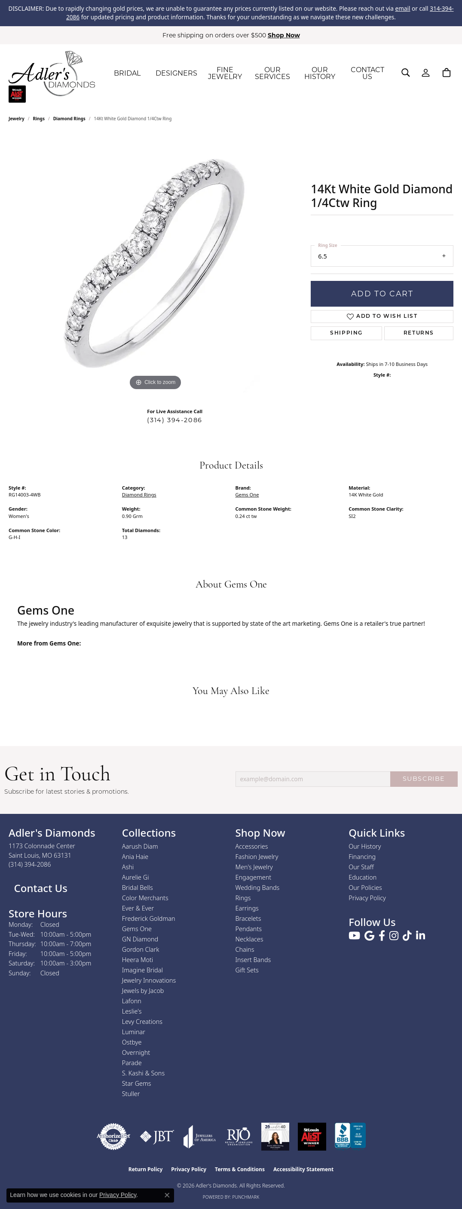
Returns (419, 333)
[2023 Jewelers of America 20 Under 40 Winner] (275, 1137)
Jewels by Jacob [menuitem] (143, 991)
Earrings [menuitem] (247, 908)
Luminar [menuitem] (133, 1032)
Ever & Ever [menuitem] (138, 908)
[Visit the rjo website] (239, 1137)
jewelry (16, 119)
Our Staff (361, 867)
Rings (39, 119)
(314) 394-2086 (174, 420)
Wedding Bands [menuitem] (258, 887)
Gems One (247, 494)
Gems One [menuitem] (137, 929)
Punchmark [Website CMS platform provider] (246, 1197)
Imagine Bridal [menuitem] (142, 970)
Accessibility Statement (303, 1169)
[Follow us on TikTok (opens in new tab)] (407, 936)
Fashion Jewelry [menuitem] (257, 857)
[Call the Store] (30, 864)
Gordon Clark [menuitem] (140, 949)
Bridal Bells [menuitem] (137, 887)
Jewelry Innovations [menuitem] (149, 980)
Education (362, 877)
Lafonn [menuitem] (131, 1001)
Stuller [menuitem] (131, 1094)
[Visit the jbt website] (157, 1137)
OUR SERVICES (272, 73)
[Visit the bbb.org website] (350, 1137)
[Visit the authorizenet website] (113, 1137)
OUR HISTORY (319, 73)
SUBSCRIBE (424, 779)
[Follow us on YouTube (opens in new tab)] (354, 936)
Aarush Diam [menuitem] (140, 846)
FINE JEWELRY (225, 73)
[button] (405, 73)
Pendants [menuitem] (249, 929)
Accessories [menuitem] (252, 846)
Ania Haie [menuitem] (135, 857)
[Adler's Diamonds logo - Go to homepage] (52, 73)
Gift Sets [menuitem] (247, 970)
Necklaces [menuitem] (249, 939)
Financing (362, 857)
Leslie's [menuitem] (132, 1011)
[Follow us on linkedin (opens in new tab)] (420, 936)
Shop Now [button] (284, 35)
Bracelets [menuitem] (248, 918)
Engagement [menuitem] (254, 877)
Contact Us (39, 888)
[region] (156, 264)
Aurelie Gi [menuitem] (135, 877)
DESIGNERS (176, 73)
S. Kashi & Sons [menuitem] (143, 1073)
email (402, 8)
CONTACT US (367, 73)
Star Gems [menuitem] (136, 1083)
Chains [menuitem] (245, 949)
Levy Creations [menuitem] (142, 1021)
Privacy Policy (367, 898)
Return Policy (146, 1169)
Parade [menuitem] (132, 1063)
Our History (365, 846)
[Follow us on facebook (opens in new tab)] (382, 936)
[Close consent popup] (167, 1195)
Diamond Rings (69, 119)
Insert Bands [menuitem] (253, 960)
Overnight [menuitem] (136, 1052)
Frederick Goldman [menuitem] (148, 918)
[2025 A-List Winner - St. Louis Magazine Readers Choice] (312, 1137)
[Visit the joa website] (200, 1137)
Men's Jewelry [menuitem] (254, 867)
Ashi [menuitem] (128, 867)
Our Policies (365, 887)
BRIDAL (127, 73)
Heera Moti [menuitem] (137, 960)
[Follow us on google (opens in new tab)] (369, 936)
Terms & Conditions (240, 1169)
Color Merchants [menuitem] (145, 898)
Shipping (346, 333)
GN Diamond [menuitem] (140, 939)
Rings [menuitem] (243, 898)
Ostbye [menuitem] (132, 1042)
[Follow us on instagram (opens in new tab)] (393, 936)
